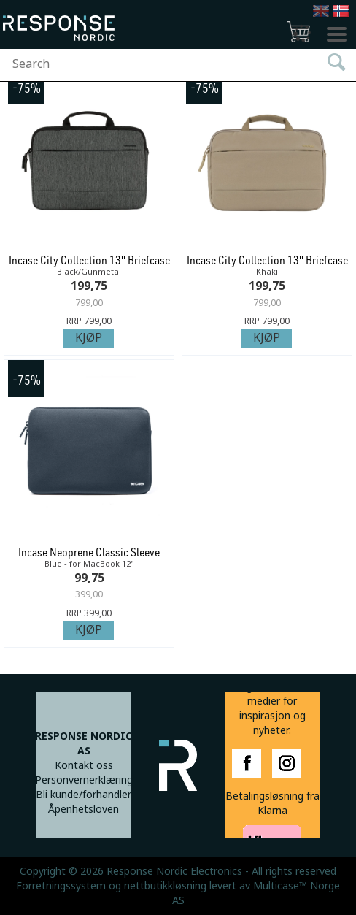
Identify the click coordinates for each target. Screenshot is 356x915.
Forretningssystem (61, 885)
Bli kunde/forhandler (83, 794)
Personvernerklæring (84, 780)
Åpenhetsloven (83, 809)
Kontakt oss (84, 765)
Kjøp (88, 337)
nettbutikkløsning (165, 885)
